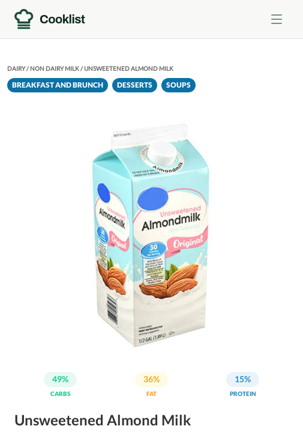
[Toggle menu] (277, 19)
